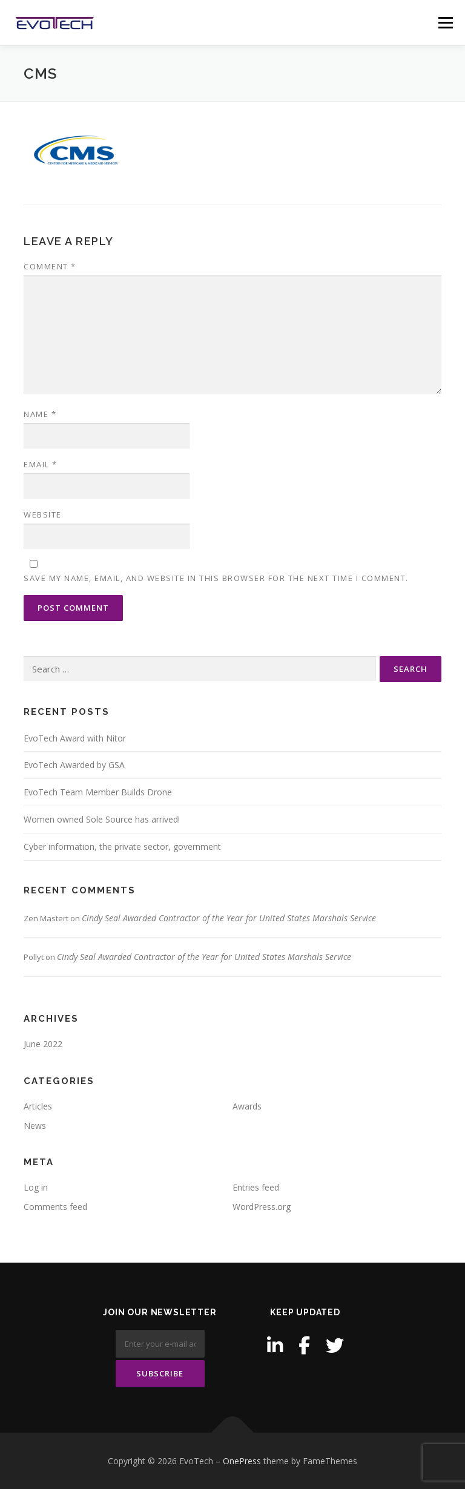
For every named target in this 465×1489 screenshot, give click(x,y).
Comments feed (55, 1206)
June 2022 (43, 1044)
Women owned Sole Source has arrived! (102, 819)
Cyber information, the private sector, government (122, 846)
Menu (445, 22)
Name (40, 414)
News (35, 1125)
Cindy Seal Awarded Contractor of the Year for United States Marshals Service (229, 918)
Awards (247, 1106)
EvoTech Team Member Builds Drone (98, 792)
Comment (50, 266)
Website (43, 514)
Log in (36, 1187)
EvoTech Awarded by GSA (74, 765)
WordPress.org (261, 1206)
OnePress (242, 1461)
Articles (38, 1106)
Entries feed (255, 1187)
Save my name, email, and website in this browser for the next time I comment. (216, 578)
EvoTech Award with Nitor (75, 738)
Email (41, 464)
